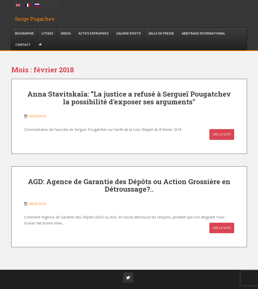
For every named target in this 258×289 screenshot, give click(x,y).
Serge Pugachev (35, 19)
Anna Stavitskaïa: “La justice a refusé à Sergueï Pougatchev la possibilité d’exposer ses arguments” (129, 97)
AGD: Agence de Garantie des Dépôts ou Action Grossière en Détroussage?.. (129, 185)
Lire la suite (222, 134)
